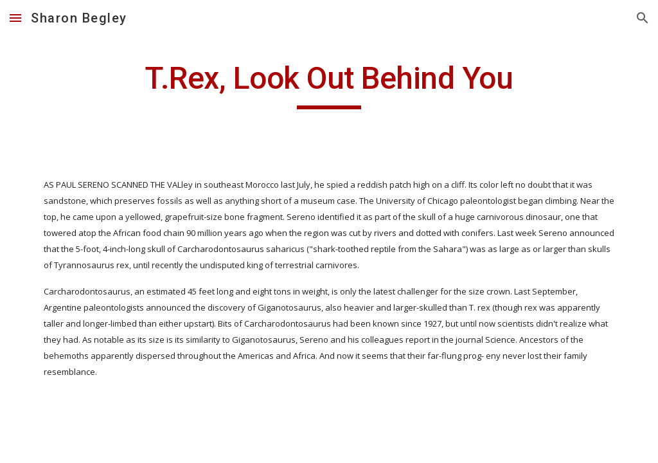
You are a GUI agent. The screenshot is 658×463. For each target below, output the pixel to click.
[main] (329, 84)
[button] (15, 17)
